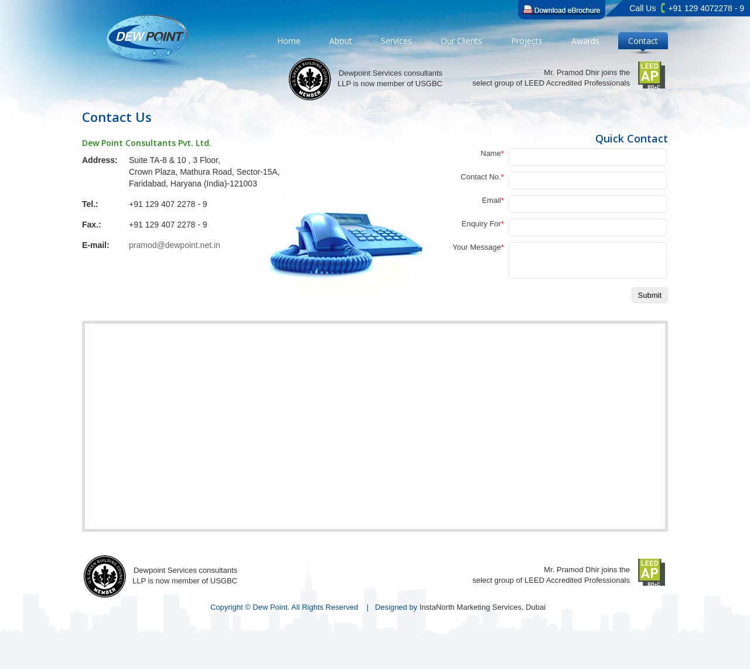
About (340, 40)
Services (396, 40)
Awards (585, 40)
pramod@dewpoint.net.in (174, 245)
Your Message (478, 247)
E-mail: (96, 245)
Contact (643, 40)
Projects (527, 40)
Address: (100, 160)
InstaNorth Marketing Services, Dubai (483, 607)
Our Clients (461, 40)
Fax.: (91, 224)
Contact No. (482, 176)
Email (493, 200)
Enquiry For (483, 223)
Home (289, 40)
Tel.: (90, 204)
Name (492, 153)
